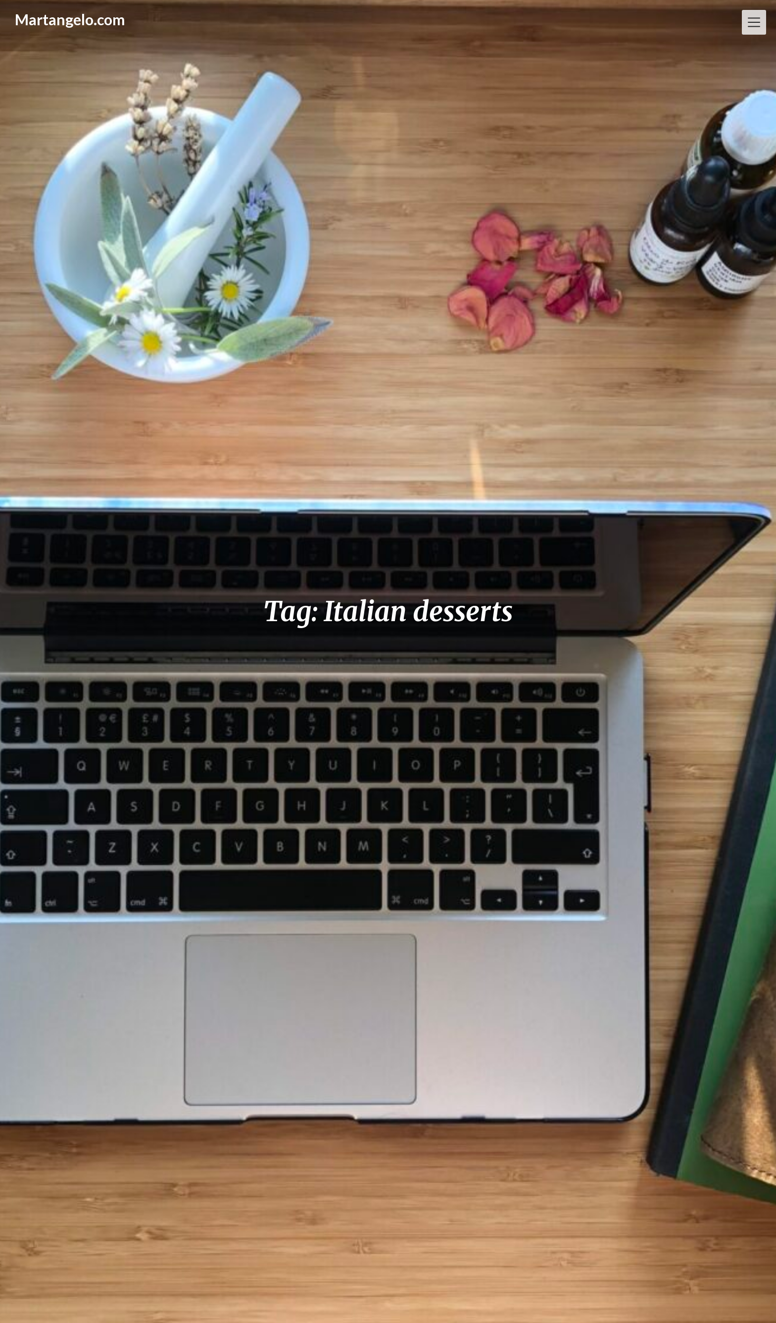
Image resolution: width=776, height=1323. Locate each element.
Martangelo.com (70, 19)
